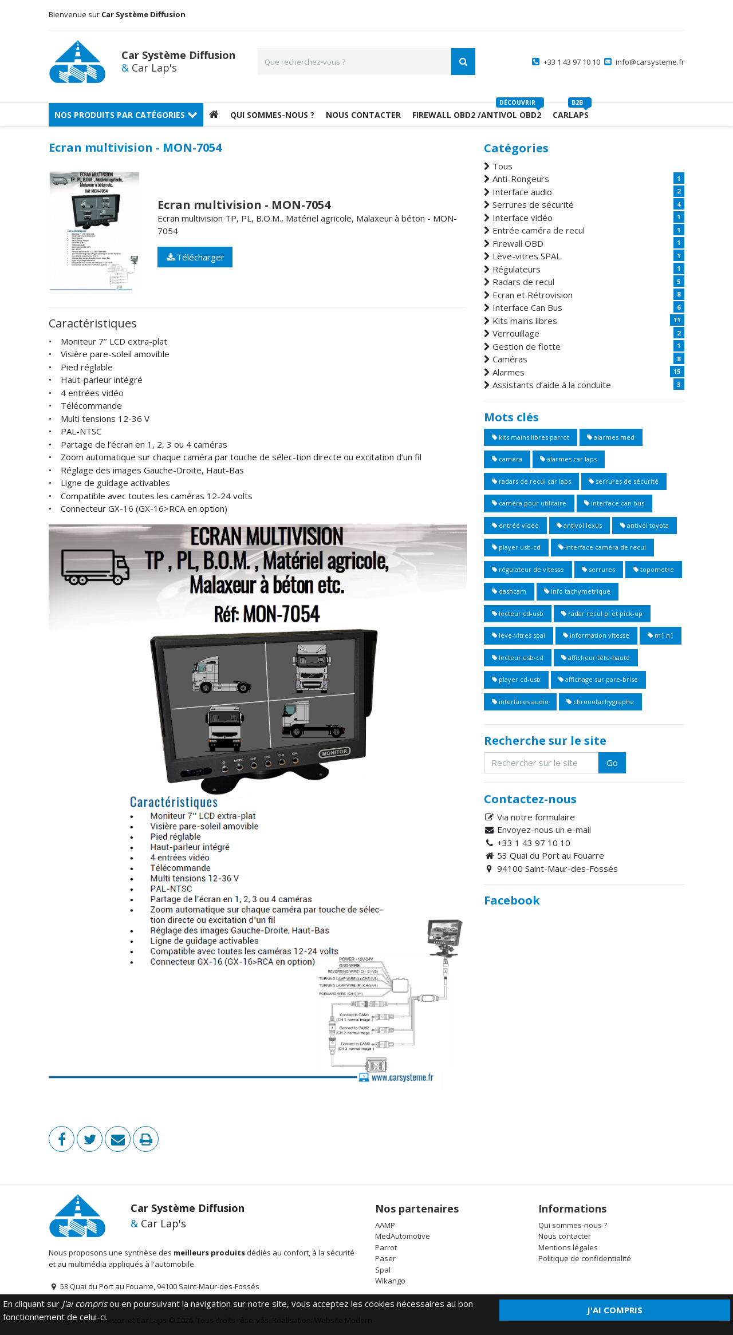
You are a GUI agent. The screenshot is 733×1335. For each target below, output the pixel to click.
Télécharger (194, 257)
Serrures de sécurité (533, 204)
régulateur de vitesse (528, 569)
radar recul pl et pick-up (602, 613)
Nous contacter (564, 1236)
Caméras (509, 359)
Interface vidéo (522, 217)
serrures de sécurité (624, 481)
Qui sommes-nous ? (272, 114)
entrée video (515, 525)
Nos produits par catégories (126, 114)
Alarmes (508, 372)
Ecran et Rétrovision (532, 295)
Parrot (386, 1247)
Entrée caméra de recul (538, 230)
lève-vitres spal (518, 635)
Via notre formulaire (536, 817)
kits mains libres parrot (530, 437)
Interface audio (522, 192)
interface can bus (614, 503)
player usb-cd (516, 547)
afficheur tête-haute (595, 657)
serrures (598, 569)
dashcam (509, 591)
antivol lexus (579, 525)
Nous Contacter (363, 114)
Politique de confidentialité (584, 1258)
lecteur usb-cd (517, 657)
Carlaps (571, 114)
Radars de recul (523, 281)
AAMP (385, 1225)
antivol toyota (644, 525)
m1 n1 (660, 635)
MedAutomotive (402, 1236)
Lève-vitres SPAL (526, 256)
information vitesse (596, 635)
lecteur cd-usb (517, 613)
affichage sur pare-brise (598, 679)
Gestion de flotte (526, 346)
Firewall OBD (517, 243)
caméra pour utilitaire (529, 503)
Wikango (390, 1280)
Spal (383, 1270)
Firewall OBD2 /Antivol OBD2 (476, 114)
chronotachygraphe (600, 701)
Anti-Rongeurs (520, 178)
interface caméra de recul (602, 547)
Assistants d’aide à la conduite (551, 384)
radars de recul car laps (531, 481)
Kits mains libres (524, 320)
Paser (385, 1258)
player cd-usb (516, 679)
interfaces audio (520, 701)
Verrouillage (515, 333)
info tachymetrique (577, 591)
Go (612, 762)
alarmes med (611, 437)
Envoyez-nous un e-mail (544, 829)
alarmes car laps (568, 459)
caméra (507, 459)
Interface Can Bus (527, 307)
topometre (653, 569)
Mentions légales (568, 1247)
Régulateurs (516, 269)
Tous (502, 166)
